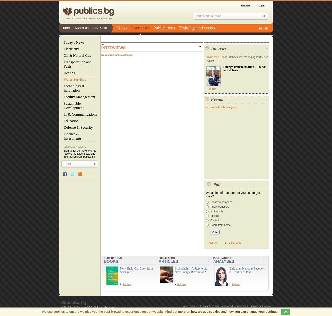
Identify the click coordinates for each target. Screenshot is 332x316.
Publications (164, 28)
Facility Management (79, 97)
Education (71, 121)
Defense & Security (78, 127)
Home (67, 28)
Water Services (75, 79)
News (122, 28)
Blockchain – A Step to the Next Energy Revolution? (191, 270)
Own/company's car (221, 202)
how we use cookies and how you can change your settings (234, 311)
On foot (214, 220)
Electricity (71, 49)
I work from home (220, 225)
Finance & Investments (72, 136)
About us (82, 28)
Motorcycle (216, 211)
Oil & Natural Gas (77, 55)
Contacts (100, 28)
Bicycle (214, 215)
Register (245, 5)
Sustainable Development (74, 105)
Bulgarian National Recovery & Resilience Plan (247, 270)
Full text (211, 88)
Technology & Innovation (74, 88)
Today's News (74, 42)
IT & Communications (80, 114)
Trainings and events (197, 28)
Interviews (140, 28)
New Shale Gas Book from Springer (136, 270)
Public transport (219, 206)
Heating (69, 73)
